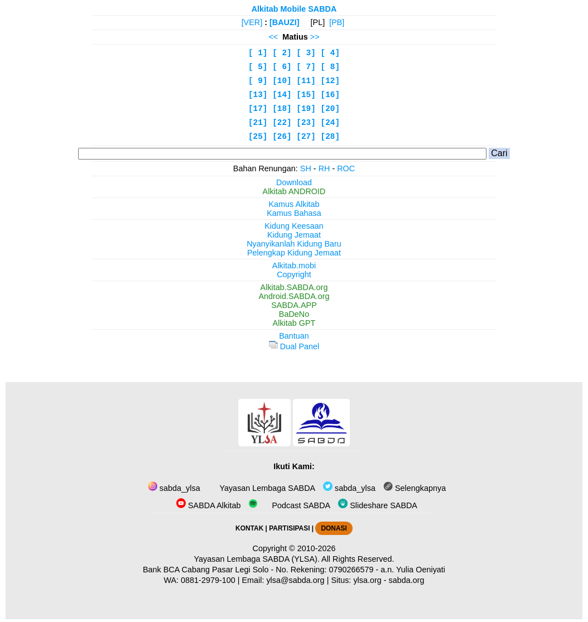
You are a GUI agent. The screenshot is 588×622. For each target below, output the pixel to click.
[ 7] (306, 66)
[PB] (336, 22)
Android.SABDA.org (293, 296)
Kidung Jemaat (294, 234)
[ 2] (282, 53)
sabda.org (407, 580)
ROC (346, 168)
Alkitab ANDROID (294, 191)
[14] (282, 94)
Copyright (294, 274)
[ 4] (330, 53)
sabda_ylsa (174, 488)
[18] (282, 108)
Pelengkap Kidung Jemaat (294, 252)
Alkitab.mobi (294, 265)
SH (305, 168)
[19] (306, 108)
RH (324, 168)
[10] (282, 80)
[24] (330, 122)
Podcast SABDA (289, 505)
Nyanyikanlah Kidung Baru (294, 243)
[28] (330, 136)
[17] (258, 108)
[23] (306, 122)
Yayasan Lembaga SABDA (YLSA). (257, 559)
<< (273, 36)
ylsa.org (367, 580)
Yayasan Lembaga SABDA (266, 488)
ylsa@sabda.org (295, 580)
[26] (282, 136)
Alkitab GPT (294, 323)
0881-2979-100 (208, 580)
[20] (330, 108)
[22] (282, 122)
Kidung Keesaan (294, 225)
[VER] (252, 22)
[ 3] (306, 53)
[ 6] (282, 66)
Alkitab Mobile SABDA (294, 8)
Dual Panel (294, 346)
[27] (306, 136)
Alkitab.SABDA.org (294, 287)
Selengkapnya (414, 488)
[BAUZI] (284, 22)
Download (294, 182)
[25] (258, 136)
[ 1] (258, 53)
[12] (330, 80)
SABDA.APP (294, 305)
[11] (306, 80)
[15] (306, 94)
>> (315, 36)
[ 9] (258, 80)
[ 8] (330, 66)
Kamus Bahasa (294, 213)
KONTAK (249, 528)
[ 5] (258, 66)
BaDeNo (294, 314)
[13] (258, 94)
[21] (258, 122)
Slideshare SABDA (377, 505)
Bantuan (294, 335)
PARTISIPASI (289, 528)
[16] (330, 94)
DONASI (333, 528)
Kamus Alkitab (293, 204)
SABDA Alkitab (208, 505)
